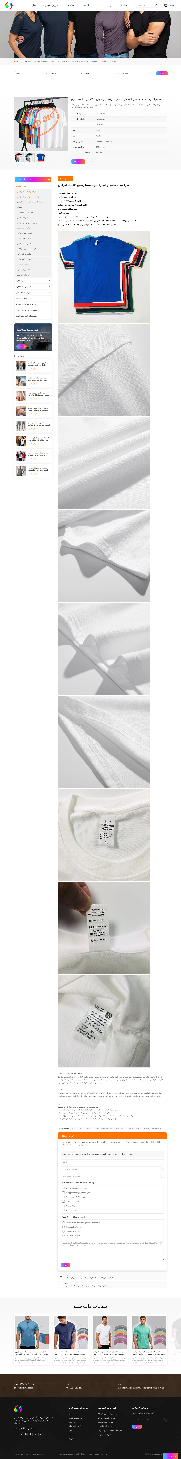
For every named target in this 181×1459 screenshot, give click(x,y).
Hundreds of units (73, 1231)
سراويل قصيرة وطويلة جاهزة (27, 222)
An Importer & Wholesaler (76, 1197)
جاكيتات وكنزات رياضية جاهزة (28, 196)
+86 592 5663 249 (74, 1388)
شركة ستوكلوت (104, 1434)
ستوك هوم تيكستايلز (23, 292)
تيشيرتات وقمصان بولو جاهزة (44, 61)
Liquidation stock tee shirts (152, 1128)
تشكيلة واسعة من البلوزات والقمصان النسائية (30, 204)
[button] (172, 1339)
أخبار (99, 5)
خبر (70, 1430)
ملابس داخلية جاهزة (24, 254)
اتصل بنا (124, 5)
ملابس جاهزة (27, 61)
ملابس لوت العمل (105, 1426)
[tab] (65, 178)
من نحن (70, 5)
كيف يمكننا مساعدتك (27, 329)
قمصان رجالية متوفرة (25, 212)
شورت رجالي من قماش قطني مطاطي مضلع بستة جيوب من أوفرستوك (37, 379)
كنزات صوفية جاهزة (24, 238)
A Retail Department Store (76, 1188)
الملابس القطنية (133, 1128)
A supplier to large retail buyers (78, 1192)
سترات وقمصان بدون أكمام (27, 249)
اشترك (137, 1426)
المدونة (72, 1434)
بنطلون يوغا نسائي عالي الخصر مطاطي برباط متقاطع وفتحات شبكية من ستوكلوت (39, 424)
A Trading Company (73, 1201)
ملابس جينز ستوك (23, 228)
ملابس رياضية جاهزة (24, 243)
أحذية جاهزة (20, 280)
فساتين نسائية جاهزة (24, 233)
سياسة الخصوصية (100, 1454)
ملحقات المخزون (23, 275)
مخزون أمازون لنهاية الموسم (27, 310)
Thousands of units (73, 1227)
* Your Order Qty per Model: (73, 1217)
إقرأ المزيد (32, 368)
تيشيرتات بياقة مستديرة (104, 1128)
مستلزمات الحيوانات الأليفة (26, 316)
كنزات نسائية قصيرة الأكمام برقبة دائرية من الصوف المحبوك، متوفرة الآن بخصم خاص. (38, 454)
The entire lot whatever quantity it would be (83, 1222)
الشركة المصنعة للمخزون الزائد (110, 1430)
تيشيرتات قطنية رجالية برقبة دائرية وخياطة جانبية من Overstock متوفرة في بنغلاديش (148, 1353)
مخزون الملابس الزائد (106, 1418)
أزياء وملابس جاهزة (24, 259)
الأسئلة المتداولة (75, 1426)
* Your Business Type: (78, 1183)
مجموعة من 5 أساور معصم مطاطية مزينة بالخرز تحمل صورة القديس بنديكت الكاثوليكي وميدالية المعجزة (38, 409)
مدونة (111, 5)
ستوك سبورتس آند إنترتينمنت (27, 304)
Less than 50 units (73, 1235)
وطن (34, 5)
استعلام (78, 161)
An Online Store (72, 1210)
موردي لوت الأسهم (105, 1422)
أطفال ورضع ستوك (24, 269)
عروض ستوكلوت (50, 5)
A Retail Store (71, 1206)
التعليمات (85, 5)
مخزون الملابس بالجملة (107, 1413)
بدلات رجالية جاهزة (24, 217)
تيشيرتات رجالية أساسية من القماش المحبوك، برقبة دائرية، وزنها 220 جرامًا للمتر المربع (95, 1154)
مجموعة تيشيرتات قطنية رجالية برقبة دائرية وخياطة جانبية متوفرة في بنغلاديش (109, 1353)
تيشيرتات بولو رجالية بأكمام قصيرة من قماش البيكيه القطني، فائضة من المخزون (31, 1353)
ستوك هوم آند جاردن (24, 298)
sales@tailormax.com (23, 1388)
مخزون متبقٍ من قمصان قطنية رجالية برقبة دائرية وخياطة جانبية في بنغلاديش (69, 1353)
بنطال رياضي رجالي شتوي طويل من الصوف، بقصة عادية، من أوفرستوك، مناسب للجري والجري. (39, 364)
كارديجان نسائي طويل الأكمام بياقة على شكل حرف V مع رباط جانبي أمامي (39, 439)
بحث (162, 73)
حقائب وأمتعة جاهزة (24, 286)
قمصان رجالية (76, 1128)
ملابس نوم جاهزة (23, 264)
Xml (90, 1454)
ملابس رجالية (89, 1128)
